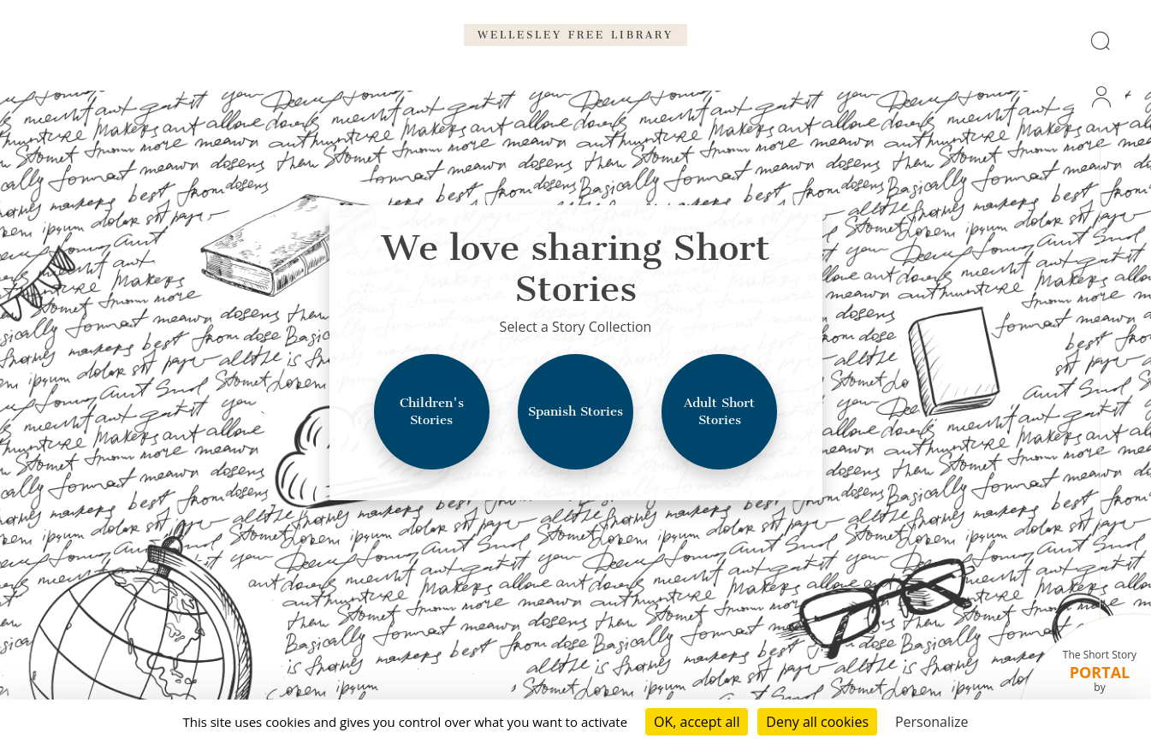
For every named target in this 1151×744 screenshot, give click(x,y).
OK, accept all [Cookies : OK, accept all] (696, 721)
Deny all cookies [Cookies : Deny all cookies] (817, 721)
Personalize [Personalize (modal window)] (932, 721)
